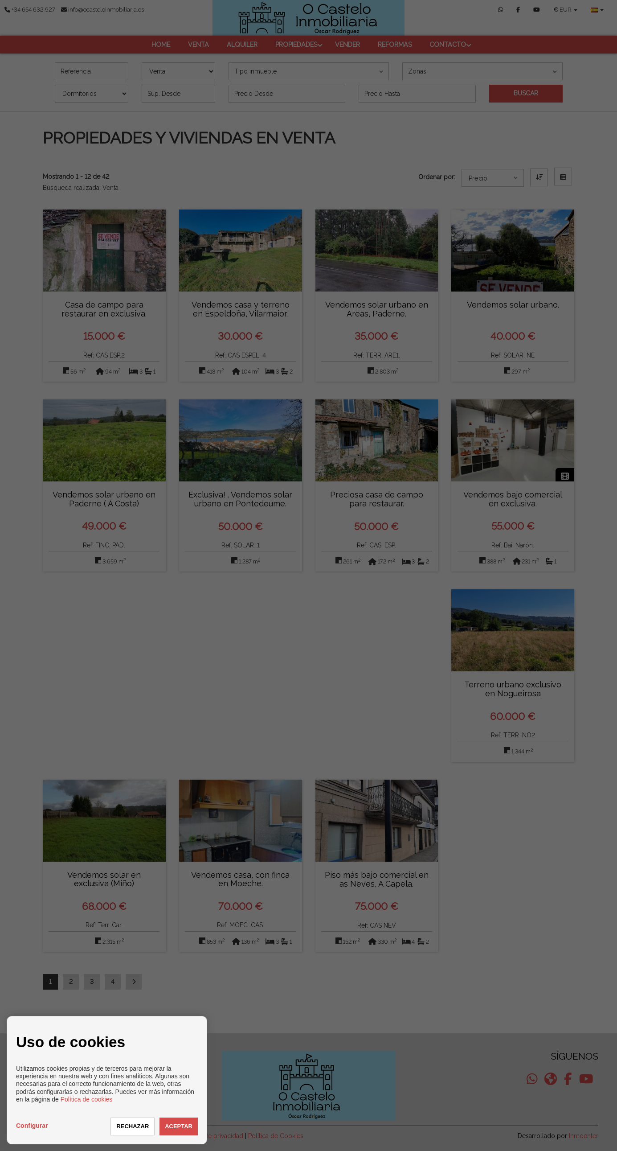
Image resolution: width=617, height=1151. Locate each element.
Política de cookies (87, 1099)
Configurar (32, 1125)
